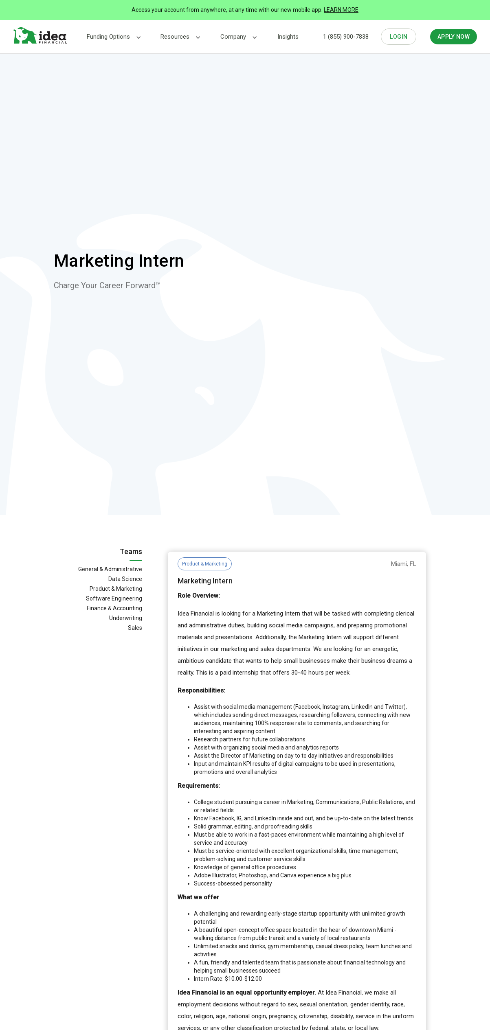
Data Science (125, 579)
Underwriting (125, 618)
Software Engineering (114, 598)
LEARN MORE (341, 10)
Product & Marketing (116, 588)
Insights (288, 36)
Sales (135, 628)
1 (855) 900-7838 (346, 36)
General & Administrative (110, 569)
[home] (40, 36)
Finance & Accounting (114, 608)
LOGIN (399, 36)
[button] (108, 37)
